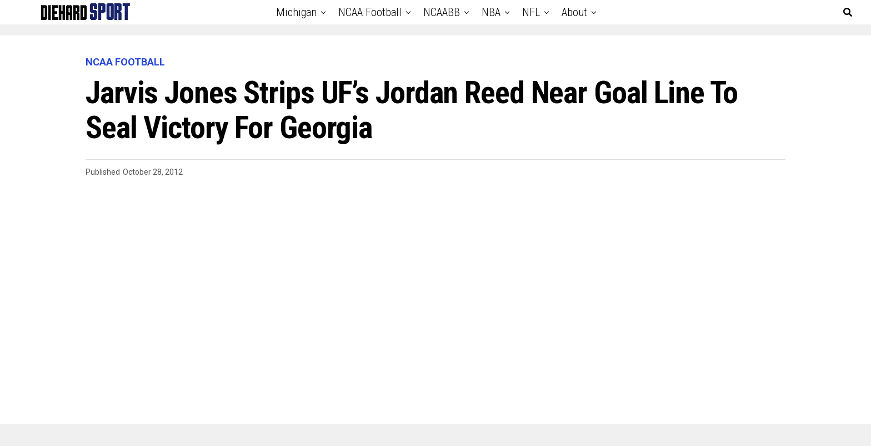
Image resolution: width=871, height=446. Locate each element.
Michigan (296, 12)
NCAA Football (370, 12)
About (574, 12)
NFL (531, 12)
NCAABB (441, 12)
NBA (491, 12)
